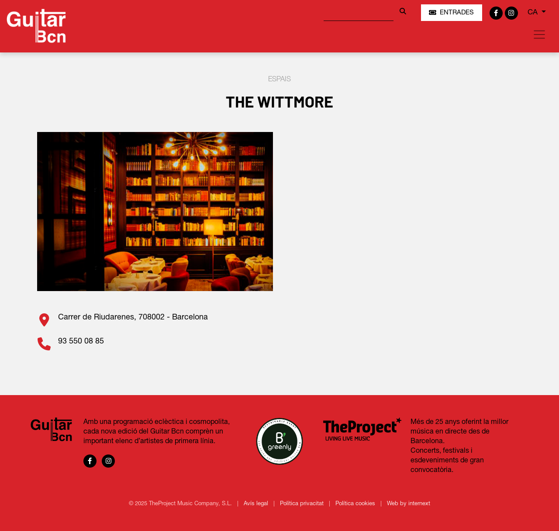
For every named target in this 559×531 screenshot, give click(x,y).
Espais (279, 79)
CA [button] (534, 12)
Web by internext (408, 504)
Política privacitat (302, 504)
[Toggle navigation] (539, 34)
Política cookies (356, 504)
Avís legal (257, 504)
